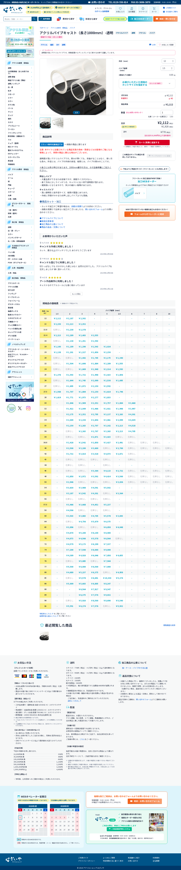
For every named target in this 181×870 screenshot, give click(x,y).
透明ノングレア (14, 83)
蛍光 (9, 118)
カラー (10, 101)
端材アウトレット (14, 377)
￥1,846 (69, 403)
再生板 (10, 160)
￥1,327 (82, 352)
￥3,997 (131, 408)
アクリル (44, 44)
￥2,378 (82, 329)
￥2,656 (94, 420)
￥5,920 (82, 600)
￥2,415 (107, 375)
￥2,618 (107, 392)
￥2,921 (107, 408)
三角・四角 (12, 199)
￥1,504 (69, 363)
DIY (57, 44)
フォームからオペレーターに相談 (147, 214)
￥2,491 (119, 442)
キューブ (11, 188)
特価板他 (11, 164)
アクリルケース (14, 283)
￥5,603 (82, 583)
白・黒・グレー (14, 230)
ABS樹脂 (11, 255)
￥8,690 (107, 600)
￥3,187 (69, 493)
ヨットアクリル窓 (14, 332)
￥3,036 (119, 482)
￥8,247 (107, 583)
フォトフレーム (14, 300)
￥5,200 (82, 533)
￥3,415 (107, 437)
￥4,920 (82, 555)
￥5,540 (119, 600)
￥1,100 (57, 346)
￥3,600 (94, 448)
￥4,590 (69, 510)
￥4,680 (69, 572)
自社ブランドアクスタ (16, 367)
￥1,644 (69, 380)
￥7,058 (107, 555)
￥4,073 (107, 454)
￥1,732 (82, 375)
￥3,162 (107, 425)
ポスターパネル (14, 304)
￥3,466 (69, 504)
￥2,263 (119, 414)
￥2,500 (69, 448)
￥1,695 (119, 380)
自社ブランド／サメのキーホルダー (18, 355)
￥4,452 (94, 504)
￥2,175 (107, 358)
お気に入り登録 (166, 44)
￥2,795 (94, 414)
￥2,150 (57, 324)
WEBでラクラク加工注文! (115, 19)
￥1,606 (82, 363)
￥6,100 (94, 533)
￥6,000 (82, 567)
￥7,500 (82, 550)
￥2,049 (82, 408)
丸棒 (9, 195)
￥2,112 (57, 318)
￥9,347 (107, 589)
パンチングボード (15, 237)
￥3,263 (107, 431)
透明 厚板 (11, 76)
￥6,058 (107, 527)
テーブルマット (14, 297)
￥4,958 (119, 572)
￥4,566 (82, 538)
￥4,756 (82, 521)
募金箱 (10, 307)
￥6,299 (94, 544)
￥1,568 (57, 392)
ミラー (10, 98)
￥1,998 (94, 375)
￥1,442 (82, 358)
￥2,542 (82, 442)
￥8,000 (94, 550)
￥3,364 (94, 471)
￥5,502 (107, 488)
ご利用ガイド (83, 857)
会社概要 (156, 861)
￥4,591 (94, 488)
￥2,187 (69, 318)
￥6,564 (107, 538)
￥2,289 (69, 335)
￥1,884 (94, 363)
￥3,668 (131, 403)
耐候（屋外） (13, 213)
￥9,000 (107, 550)
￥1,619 (57, 397)
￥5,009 (69, 583)
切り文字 (11, 290)
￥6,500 (94, 567)
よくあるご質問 (109, 857)
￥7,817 (94, 589)
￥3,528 (94, 454)
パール (10, 108)
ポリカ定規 (12, 335)
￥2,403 (82, 335)
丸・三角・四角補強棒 (16, 241)
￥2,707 (94, 425)
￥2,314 (107, 369)
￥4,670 (69, 533)
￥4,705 (131, 431)
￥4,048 (119, 527)
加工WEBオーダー (140, 18)
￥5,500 (69, 567)
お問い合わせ (96, 2)
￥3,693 (119, 516)
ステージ (11, 192)
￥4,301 (131, 414)
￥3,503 (69, 516)
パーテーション (14, 339)
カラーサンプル (14, 157)
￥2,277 (94, 397)
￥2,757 (107, 403)
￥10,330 (107, 578)
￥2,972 (82, 476)
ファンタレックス (14, 133)
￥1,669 (82, 369)
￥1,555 (119, 363)
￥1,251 (82, 341)
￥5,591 (69, 606)
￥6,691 (94, 578)
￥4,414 (107, 476)
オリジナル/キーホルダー (17, 363)
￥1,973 (82, 397)
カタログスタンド (14, 318)
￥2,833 (107, 397)
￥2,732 (69, 454)
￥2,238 (69, 329)
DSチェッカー (13, 153)
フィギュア (12, 293)
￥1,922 (69, 408)
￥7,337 (107, 544)
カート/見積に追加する (147, 142)
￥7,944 (107, 561)
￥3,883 (82, 516)
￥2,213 (69, 324)
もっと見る (76, 294)
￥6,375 (107, 521)
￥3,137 (107, 414)
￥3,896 (69, 527)
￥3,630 (69, 488)
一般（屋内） (13, 210)
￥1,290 (82, 346)
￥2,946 (69, 482)
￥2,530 (107, 380)
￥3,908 (82, 488)
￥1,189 (69, 346)
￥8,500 (94, 600)
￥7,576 (94, 595)
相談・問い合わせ (165, 18)
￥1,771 (69, 397)
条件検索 (45, 18)
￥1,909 (82, 403)
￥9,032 (107, 595)
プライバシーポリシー (86, 861)
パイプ (10, 174)
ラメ (9, 139)
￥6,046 (94, 555)
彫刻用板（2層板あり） (17, 136)
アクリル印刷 (13, 286)
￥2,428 (69, 442)
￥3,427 (107, 442)
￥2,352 (82, 324)
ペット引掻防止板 (14, 328)
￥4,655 (119, 555)
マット (10, 111)
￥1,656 (94, 352)
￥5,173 (82, 544)
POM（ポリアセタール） (17, 262)
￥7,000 (107, 567)
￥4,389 (69, 555)
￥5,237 (107, 504)
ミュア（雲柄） (14, 143)
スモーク (11, 94)
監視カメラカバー (14, 314)
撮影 (52, 44)
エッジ (10, 115)
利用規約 (156, 857)
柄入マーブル (13, 146)
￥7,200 (69, 550)
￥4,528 (131, 425)
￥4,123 (107, 471)
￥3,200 (82, 448)
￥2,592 (107, 386)
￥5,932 (119, 606)
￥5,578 (107, 516)
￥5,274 (119, 578)
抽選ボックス (13, 311)
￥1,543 (94, 346)
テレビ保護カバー (14, 325)
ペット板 (11, 252)
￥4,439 (131, 420)
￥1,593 (94, 341)
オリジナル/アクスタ (16, 360)
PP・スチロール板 (15, 259)
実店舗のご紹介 (134, 857)
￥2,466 (94, 408)
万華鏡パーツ (13, 321)
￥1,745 (94, 358)
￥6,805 (94, 583)
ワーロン (11, 129)
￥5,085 (82, 561)
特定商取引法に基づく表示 (113, 861)
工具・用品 (12, 273)
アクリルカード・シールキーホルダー (19, 350)
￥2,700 (119, 448)
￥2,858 (94, 442)
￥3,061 (107, 420)
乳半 (9, 90)
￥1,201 (69, 352)
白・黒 (10, 87)
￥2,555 (94, 335)
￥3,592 (94, 476)
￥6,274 (82, 606)
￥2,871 (94, 437)
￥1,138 (69, 341)
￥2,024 (107, 346)
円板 (9, 185)
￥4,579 (69, 544)
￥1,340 (119, 358)
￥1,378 (57, 375)
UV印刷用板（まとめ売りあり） (18, 72)
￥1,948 (94, 369)
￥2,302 (82, 318)
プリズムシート (14, 125)
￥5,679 (94, 521)
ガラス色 (11, 104)
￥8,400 (107, 533)
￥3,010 (82, 454)
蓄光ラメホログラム (15, 150)
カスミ (10, 122)
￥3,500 (119, 476)
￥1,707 (69, 392)
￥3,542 (82, 493)
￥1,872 (82, 386)
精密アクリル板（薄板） (17, 80)
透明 (9, 68)
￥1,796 (119, 392)
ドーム (10, 178)
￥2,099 (94, 380)
